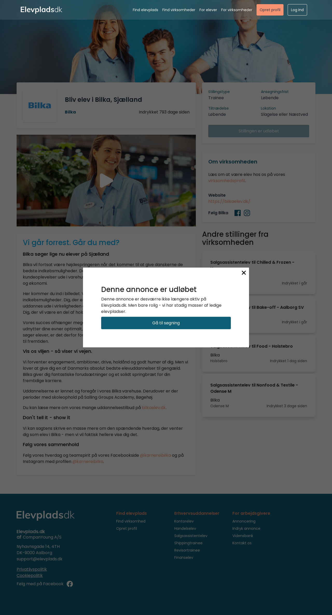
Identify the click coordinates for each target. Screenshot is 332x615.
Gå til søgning (166, 323)
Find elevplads (145, 9)
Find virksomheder (178, 9)
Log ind (297, 9)
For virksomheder (236, 9)
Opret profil (270, 9)
